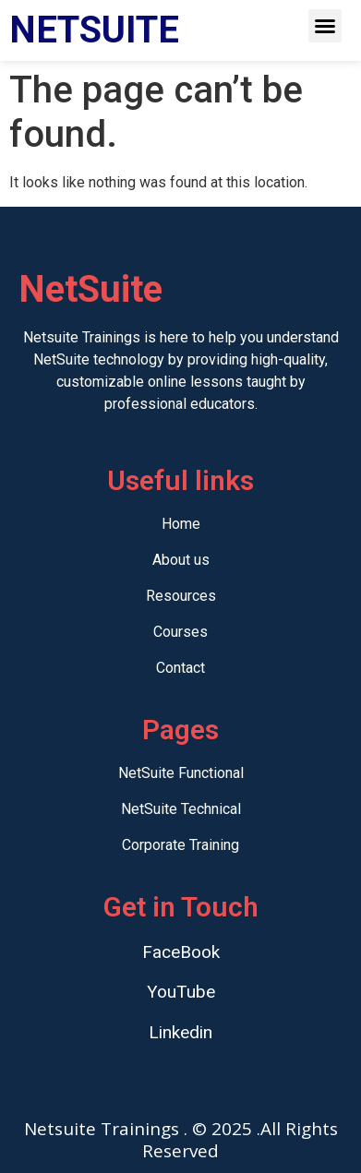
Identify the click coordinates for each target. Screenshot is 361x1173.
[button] (325, 25)
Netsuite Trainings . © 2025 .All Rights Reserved (181, 1140)
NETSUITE (94, 30)
